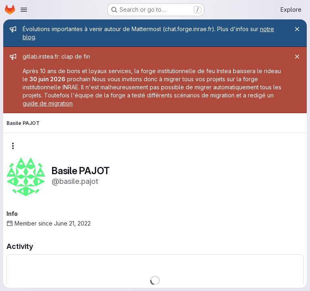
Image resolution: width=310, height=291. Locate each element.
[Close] (297, 29)
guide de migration (48, 103)
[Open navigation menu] (23, 9)
